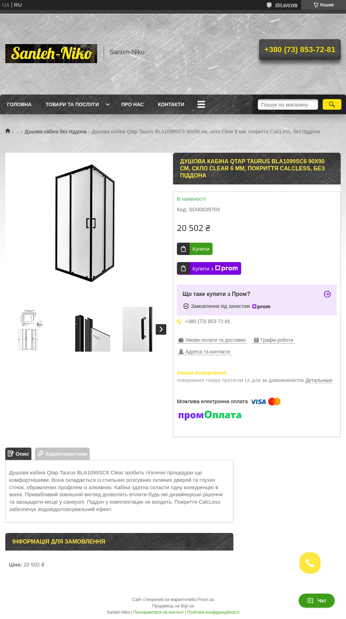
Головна (19, 104)
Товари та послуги (72, 104)
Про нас (132, 104)
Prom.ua (206, 599)
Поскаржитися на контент (158, 612)
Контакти (171, 104)
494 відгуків (286, 4)
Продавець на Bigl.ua (173, 605)
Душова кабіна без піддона (56, 131)
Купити (200, 249)
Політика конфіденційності (213, 612)
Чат (316, 600)
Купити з (215, 268)
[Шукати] (332, 104)
